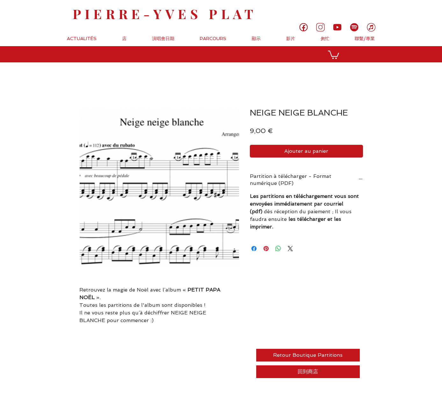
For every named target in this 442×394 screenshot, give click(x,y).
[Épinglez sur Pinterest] (266, 248)
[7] (371, 27)
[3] (320, 27)
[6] (354, 27)
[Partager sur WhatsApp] (278, 248)
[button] (333, 54)
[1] (303, 27)
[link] (416, 10)
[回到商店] (308, 371)
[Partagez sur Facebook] (254, 248)
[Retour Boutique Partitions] (308, 355)
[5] (337, 27)
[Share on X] (290, 248)
